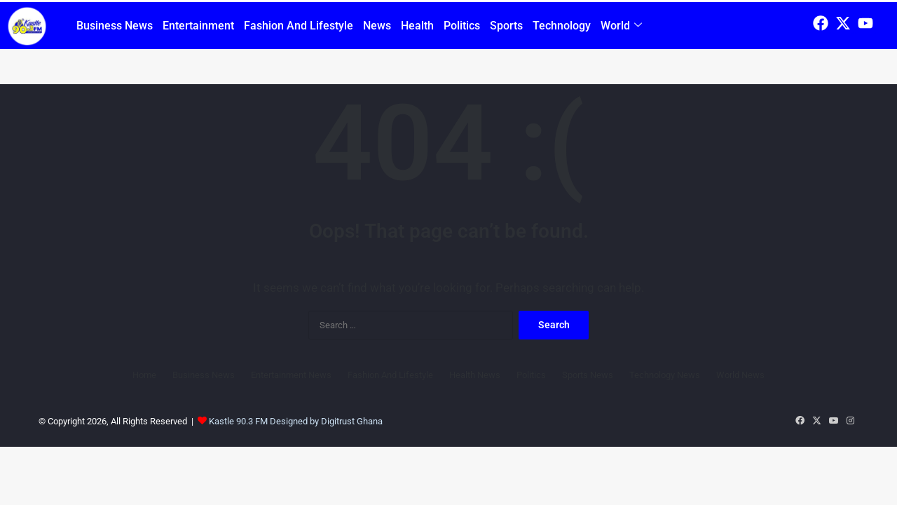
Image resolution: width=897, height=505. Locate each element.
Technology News (664, 375)
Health (417, 25)
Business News (114, 25)
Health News (474, 375)
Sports (506, 25)
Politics (462, 25)
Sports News (587, 375)
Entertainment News (291, 375)
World (621, 25)
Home (144, 375)
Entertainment (198, 25)
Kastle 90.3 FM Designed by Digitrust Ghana (296, 421)
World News (740, 375)
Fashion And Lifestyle (298, 25)
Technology (562, 25)
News (377, 25)
